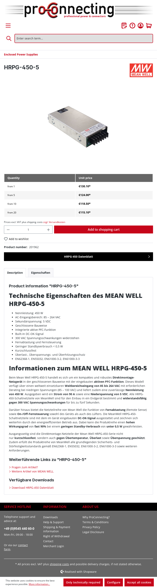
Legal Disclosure (93, 532)
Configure (113, 582)
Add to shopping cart (104, 229)
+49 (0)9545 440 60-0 (19, 528)
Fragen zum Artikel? (24, 467)
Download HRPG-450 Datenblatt (32, 488)
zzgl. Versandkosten (54, 222)
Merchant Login (53, 546)
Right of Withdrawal (56, 536)
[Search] (9, 38)
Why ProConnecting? (96, 517)
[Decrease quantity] (8, 230)
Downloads (50, 517)
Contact (48, 541)
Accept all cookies (139, 582)
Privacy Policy (91, 527)
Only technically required (83, 582)
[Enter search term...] (83, 38)
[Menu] (8, 25)
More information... (39, 584)
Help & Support (53, 522)
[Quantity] (28, 230)
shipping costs (59, 564)
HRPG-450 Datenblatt (78, 256)
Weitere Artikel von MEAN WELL (32, 471)
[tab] (15, 272)
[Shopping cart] (149, 25)
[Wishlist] (124, 25)
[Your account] (140, 25)
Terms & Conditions (95, 522)
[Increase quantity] (48, 230)
